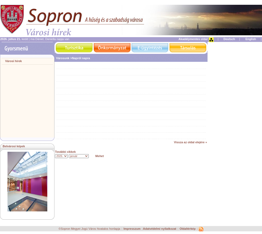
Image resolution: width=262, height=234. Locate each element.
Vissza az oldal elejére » (190, 142)
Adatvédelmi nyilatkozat (159, 228)
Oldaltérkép (188, 228)
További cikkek (65, 151)
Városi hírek (13, 61)
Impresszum (132, 228)
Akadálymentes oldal (193, 39)
